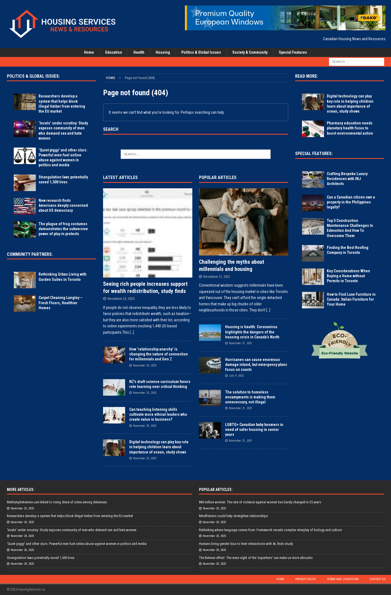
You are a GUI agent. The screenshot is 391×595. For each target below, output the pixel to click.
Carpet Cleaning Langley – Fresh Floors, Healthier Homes (60, 302)
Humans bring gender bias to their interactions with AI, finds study (246, 544)
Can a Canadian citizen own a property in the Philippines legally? (351, 202)
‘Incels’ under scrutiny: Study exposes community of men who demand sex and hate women (71, 530)
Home (89, 52)
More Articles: (20, 489)
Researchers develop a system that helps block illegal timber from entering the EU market (70, 516)
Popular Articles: (216, 489)
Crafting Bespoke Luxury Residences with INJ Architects (347, 179)
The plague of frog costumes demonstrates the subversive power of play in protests (63, 229)
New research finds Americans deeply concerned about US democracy (63, 205)
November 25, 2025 (120, 299)
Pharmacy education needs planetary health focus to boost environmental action (350, 128)
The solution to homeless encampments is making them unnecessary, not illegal (250, 397)
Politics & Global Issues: (33, 76)
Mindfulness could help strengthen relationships (233, 516)
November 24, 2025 (22, 522)
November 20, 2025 (214, 508)
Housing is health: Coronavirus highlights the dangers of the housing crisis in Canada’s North (252, 332)
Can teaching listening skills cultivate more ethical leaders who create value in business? (158, 414)
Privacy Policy (305, 579)
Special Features (293, 52)
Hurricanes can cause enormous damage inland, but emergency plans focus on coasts (256, 364)
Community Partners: (30, 254)
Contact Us (377, 579)
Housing (163, 52)
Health (138, 52)
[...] (132, 332)
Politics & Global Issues (201, 52)
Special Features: (314, 153)
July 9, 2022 (236, 375)
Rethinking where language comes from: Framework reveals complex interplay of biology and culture (270, 530)
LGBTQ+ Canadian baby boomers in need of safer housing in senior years (254, 429)
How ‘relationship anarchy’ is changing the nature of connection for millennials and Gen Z (158, 354)
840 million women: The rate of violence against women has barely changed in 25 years (260, 502)
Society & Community (250, 52)
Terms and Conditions (342, 579)
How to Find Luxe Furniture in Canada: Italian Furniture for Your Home (351, 299)
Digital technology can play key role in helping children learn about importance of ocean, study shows (158, 447)
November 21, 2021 (216, 277)
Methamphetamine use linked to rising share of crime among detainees (57, 502)
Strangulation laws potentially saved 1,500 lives (40, 558)
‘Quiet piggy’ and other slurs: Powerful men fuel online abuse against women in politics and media (77, 544)
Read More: (306, 76)
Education (113, 52)
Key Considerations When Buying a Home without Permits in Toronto (348, 276)
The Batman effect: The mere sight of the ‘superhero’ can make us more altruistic (256, 558)
